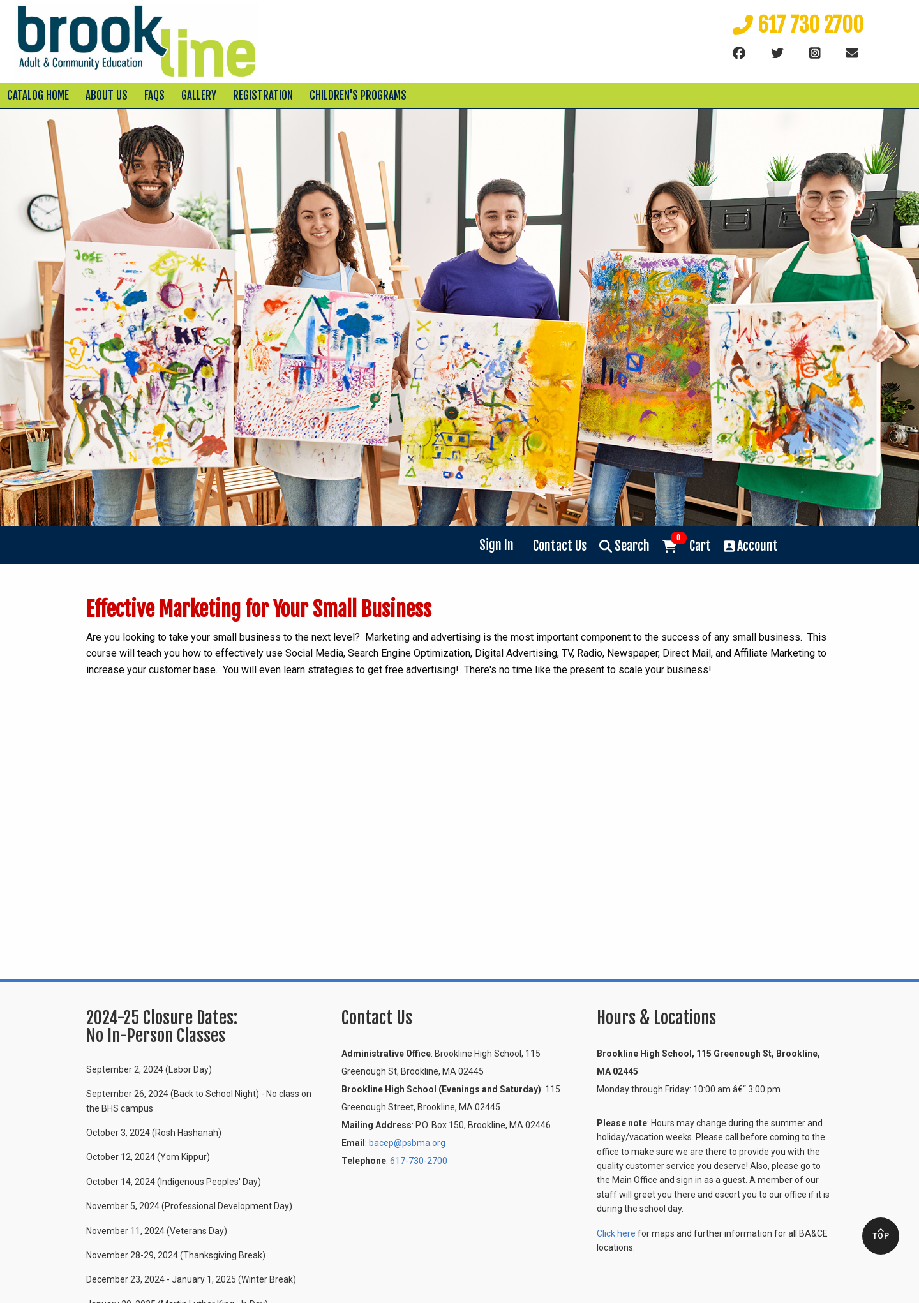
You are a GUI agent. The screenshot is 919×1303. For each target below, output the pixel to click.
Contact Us (560, 546)
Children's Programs (358, 95)
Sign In (496, 545)
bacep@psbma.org (407, 1143)
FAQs (154, 95)
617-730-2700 (418, 1161)
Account (751, 546)
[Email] (852, 53)
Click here (616, 1233)
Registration (263, 95)
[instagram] (815, 53)
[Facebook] (739, 53)
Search (624, 546)
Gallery (198, 95)
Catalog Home (38, 95)
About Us (107, 95)
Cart (686, 545)
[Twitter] (777, 53)
